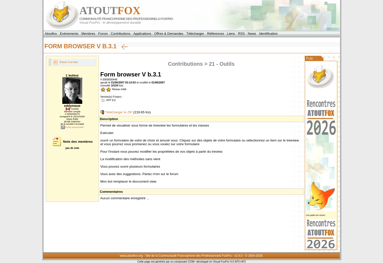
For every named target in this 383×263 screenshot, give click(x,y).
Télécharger (195, 33)
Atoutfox (51, 33)
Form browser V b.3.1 (86, 46)
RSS (241, 33)
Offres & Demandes (168, 33)
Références (215, 33)
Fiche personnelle (72, 127)
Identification (268, 33)
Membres (88, 33)
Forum (103, 33)
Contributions (121, 33)
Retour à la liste (66, 62)
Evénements (69, 33)
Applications (142, 33)
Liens (231, 33)
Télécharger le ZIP (116, 112)
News (252, 33)
